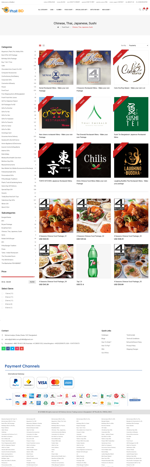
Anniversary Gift (31, 419)
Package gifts (80, 460)
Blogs (61, 2)
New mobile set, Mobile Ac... (134, 458)
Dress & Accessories (132, 434)
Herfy (19, 235)
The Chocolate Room (19, 256)
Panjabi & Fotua (31, 462)
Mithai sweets (80, 456)
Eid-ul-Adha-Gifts (56, 438)
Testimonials (131, 335)
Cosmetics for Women (58, 434)
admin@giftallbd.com (12, 339)
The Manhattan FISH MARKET (19, 263)
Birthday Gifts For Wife (108, 423)
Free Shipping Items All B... (9, 443)
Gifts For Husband (19, 119)
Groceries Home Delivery (19, 136)
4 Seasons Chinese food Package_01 (53, 236)
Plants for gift (130, 465)
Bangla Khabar (19, 217)
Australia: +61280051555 (34, 343)
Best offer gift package (19, 55)
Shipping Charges (132, 349)
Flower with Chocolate (83, 441)
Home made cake (106, 449)
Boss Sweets (130, 425)
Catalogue (49, 2)
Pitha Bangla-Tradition (19, 245)
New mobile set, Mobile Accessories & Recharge (19, 168)
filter (32, 282)
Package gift (55, 460)
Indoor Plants (130, 449)
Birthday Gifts (55, 423)
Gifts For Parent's (19, 122)
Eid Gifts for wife (106, 436)
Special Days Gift (82, 9)
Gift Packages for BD (19, 104)
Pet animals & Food (32, 465)
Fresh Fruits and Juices (19, 97)
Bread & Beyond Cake (32, 427)
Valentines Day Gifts (19, 200)
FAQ (101, 2)
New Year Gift (80, 458)
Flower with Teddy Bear (108, 441)
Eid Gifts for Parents (57, 436)
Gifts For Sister (19, 126)
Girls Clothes (55, 447)
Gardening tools (106, 443)
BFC (19, 221)
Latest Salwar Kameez (8, 456)
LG (77, 454)
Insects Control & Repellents (19, 147)
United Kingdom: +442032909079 (54, 343)
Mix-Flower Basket (106, 456)
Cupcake (79, 434)
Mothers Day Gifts (19, 161)
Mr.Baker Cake (5, 458)
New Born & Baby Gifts (58, 458)
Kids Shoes (30, 454)
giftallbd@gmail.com (26, 339)
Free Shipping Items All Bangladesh (19, 94)
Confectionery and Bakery (19, 76)
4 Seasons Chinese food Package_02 (90, 236)
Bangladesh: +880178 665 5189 (15, 343)
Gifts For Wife (19, 129)
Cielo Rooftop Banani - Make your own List (129, 88)
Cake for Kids (30, 430)
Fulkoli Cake (55, 443)
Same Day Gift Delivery (19, 186)
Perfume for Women (107, 462)
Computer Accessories (19, 73)
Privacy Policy (131, 345)
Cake (52, 9)
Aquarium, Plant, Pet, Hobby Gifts (19, 51)
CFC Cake (104, 427)
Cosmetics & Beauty (19, 83)
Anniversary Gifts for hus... (9, 421)
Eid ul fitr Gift (30, 438)
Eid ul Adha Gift (6, 438)
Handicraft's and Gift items (19, 140)
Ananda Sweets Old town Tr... (10, 419)
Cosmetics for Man (32, 434)
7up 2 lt (79, 282)
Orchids (29, 460)
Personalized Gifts (19, 175)
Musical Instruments (19, 165)
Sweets (19, 193)
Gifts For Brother (19, 108)
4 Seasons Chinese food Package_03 (128, 236)
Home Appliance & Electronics (19, 143)
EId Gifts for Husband (32, 436)
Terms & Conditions (133, 338)
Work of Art (19, 207)
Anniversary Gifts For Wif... (109, 419)
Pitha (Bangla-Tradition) (19, 179)
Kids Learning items (7, 454)
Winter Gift (19, 204)
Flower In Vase (31, 441)
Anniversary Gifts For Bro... (59, 419)
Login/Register (141, 2)
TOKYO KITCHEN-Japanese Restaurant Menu (55, 181)
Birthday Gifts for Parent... (59, 425)
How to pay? (88, 2)
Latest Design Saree (132, 454)
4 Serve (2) (8, 304)
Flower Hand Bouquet (7, 441)
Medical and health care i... (59, 456)
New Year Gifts (106, 458)
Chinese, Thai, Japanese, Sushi (19, 231)
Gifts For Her (95, 9)
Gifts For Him (19, 115)
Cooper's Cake (81, 432)
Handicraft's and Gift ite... (9, 449)
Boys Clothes (5, 427)
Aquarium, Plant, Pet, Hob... (59, 421)
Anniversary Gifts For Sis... (84, 419)
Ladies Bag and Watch (108, 454)
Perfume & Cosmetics (58, 462)
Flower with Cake (56, 441)
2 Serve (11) (9, 300)
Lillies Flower (30, 456)
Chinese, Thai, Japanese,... (59, 430)
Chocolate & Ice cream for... (84, 430)
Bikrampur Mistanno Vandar (34, 423)
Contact (116, 2)
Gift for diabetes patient (19, 101)
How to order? (73, 2)
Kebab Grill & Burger (19, 238)
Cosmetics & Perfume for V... (10, 434)
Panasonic (5, 462)
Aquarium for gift (31, 421)
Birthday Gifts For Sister (83, 423)
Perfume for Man (81, 462)
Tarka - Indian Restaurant (19, 253)
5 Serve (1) (8, 307)
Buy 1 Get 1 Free (19, 62)
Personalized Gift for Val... (134, 462)
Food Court (69, 9)
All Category (43, 9)
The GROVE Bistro (19, 260)
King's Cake (55, 454)
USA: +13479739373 (72, 343)
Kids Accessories (131, 451)
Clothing (4, 432)
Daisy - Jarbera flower (108, 434)
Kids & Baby (106, 9)
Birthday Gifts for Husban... (34, 425)
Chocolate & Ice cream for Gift (19, 69)
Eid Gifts (129, 436)
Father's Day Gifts (81, 438)
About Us (130, 2)
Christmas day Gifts (132, 430)
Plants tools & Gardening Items (19, 182)
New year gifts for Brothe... (9, 460)
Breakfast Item (19, 228)
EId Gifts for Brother (7, 436)
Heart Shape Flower (32, 449)
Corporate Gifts (19, 80)
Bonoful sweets (106, 425)
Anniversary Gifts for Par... (134, 419)
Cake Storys (5, 430)
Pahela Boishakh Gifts (19, 172)
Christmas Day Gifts (107, 430)
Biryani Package (19, 224)
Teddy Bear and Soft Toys (19, 196)
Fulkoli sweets (80, 443)
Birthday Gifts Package (19, 58)
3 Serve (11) (9, 297)
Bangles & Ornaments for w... (135, 421)
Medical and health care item (19, 158)
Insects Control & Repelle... (9, 451)
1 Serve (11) (9, 293)
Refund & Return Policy (134, 342)
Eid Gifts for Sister (82, 436)
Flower (59, 9)
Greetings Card (19, 133)
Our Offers (105, 352)
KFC (19, 242)
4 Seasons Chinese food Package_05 (128, 282)
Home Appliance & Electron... (85, 449)
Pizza (19, 249)
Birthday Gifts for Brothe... (9, 425)
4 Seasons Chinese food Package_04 (53, 282)
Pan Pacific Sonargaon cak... (134, 460)
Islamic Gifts (19, 150)
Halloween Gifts (131, 447)
